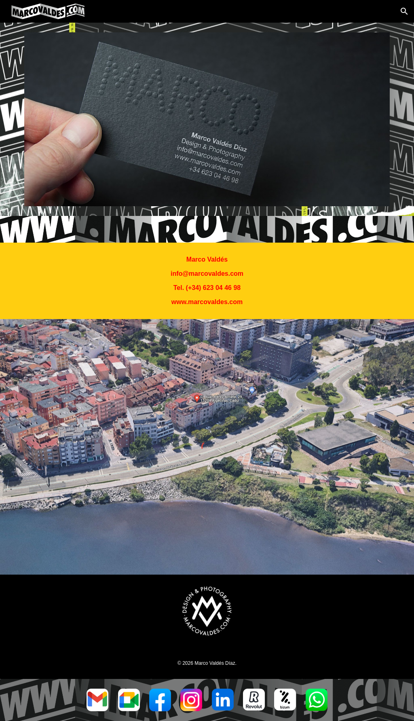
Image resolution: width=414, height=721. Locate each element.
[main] (207, 280)
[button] (404, 11)
